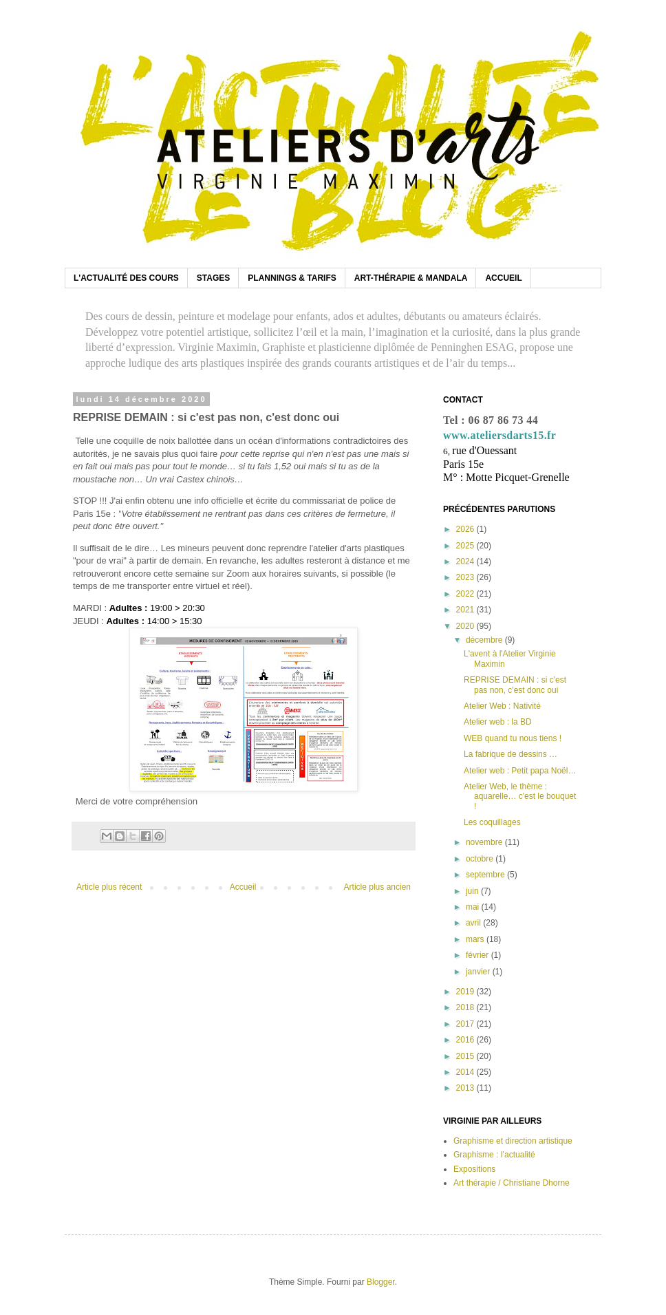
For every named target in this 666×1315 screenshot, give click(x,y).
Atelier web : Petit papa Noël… (520, 771)
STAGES (213, 278)
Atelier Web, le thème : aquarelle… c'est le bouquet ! (520, 796)
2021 (466, 609)
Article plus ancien (377, 887)
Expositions (474, 1169)
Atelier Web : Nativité (502, 706)
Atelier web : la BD (498, 722)
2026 (466, 529)
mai (474, 907)
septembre (486, 874)
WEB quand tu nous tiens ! (512, 738)
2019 (466, 991)
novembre (485, 842)
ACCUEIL (503, 278)
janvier (479, 971)
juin (473, 891)
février (478, 955)
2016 (466, 1040)
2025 (466, 545)
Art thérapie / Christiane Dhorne (511, 1183)
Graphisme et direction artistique (512, 1141)
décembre (485, 640)
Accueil (243, 887)
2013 (466, 1088)
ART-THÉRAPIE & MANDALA (411, 278)
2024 (466, 561)
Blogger (381, 1282)
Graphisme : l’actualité (494, 1154)
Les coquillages (492, 822)
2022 (466, 594)
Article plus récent (109, 887)
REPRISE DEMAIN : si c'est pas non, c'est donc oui (515, 684)
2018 (466, 1007)
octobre (480, 859)
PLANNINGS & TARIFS (292, 278)
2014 (466, 1072)
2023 (466, 577)
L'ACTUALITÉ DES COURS (126, 278)
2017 (466, 1024)
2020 (466, 626)
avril (474, 923)
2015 (466, 1056)
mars (476, 939)
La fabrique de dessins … (510, 754)
